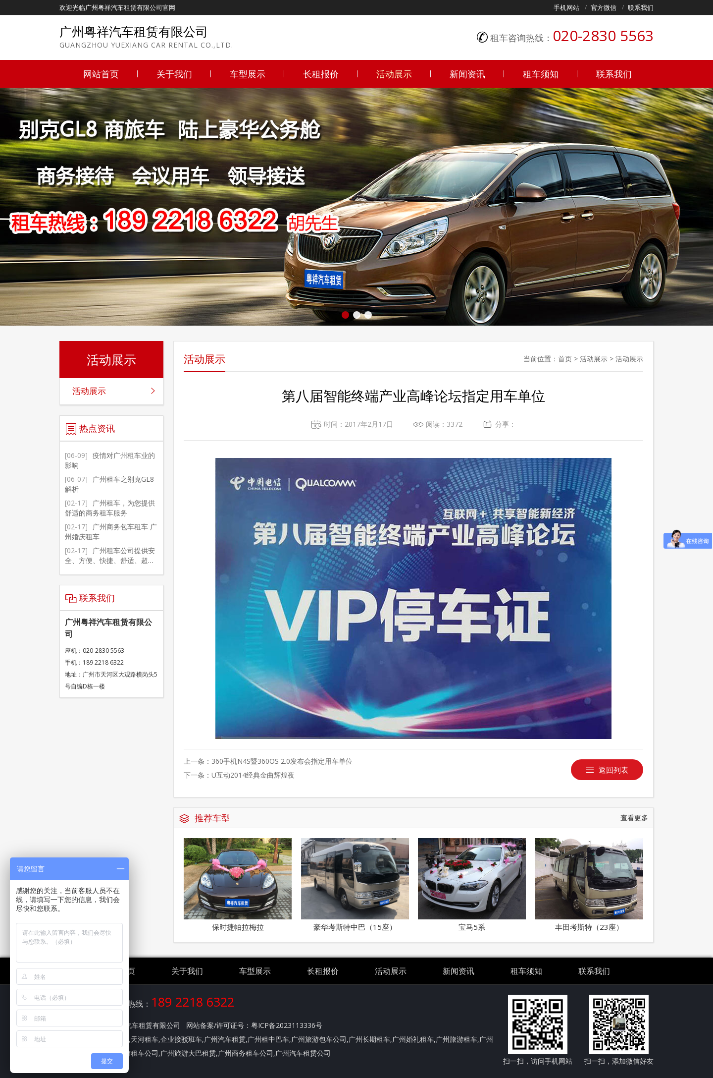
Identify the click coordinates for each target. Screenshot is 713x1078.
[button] (345, 315)
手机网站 (566, 7)
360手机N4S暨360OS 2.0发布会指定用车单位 (282, 761)
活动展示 (394, 74)
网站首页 (101, 74)
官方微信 (603, 7)
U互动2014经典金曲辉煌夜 (253, 775)
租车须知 (541, 74)
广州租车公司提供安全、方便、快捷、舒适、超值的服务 (110, 560)
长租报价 (321, 74)
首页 (565, 358)
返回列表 (613, 770)
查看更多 (634, 817)
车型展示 (247, 74)
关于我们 (174, 74)
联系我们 (641, 7)
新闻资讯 (467, 74)
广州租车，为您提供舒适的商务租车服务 (110, 507)
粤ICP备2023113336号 (286, 1025)
